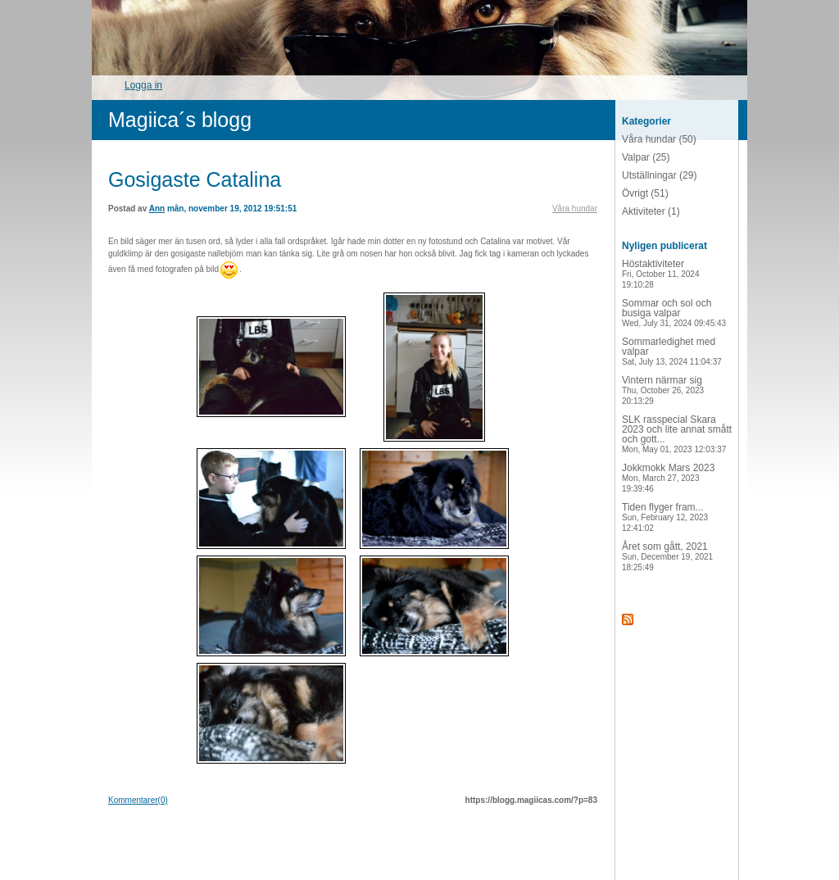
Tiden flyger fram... (665, 517)
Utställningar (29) (659, 175)
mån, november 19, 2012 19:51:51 (232, 208)
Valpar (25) (645, 157)
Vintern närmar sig (663, 390)
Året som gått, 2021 (667, 556)
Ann (157, 208)
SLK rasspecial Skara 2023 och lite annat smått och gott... (677, 434)
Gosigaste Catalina (194, 179)
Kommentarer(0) (138, 800)
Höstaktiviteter (661, 273)
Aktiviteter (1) (651, 211)
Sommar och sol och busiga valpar (674, 312)
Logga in (143, 85)
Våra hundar (574, 208)
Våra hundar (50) (659, 139)
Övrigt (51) (645, 193)
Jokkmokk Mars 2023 (668, 477)
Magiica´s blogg (180, 119)
